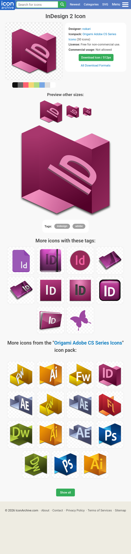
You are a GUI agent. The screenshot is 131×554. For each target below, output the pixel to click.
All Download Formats (96, 65)
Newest (75, 4)
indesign (62, 226)
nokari (86, 29)
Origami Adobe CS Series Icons (88, 343)
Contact (57, 510)
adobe (79, 226)
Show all (65, 492)
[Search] (62, 4)
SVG (105, 4)
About (45, 510)
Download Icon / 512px (96, 57)
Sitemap (120, 510)
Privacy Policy (75, 510)
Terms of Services (100, 510)
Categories (91, 4)
